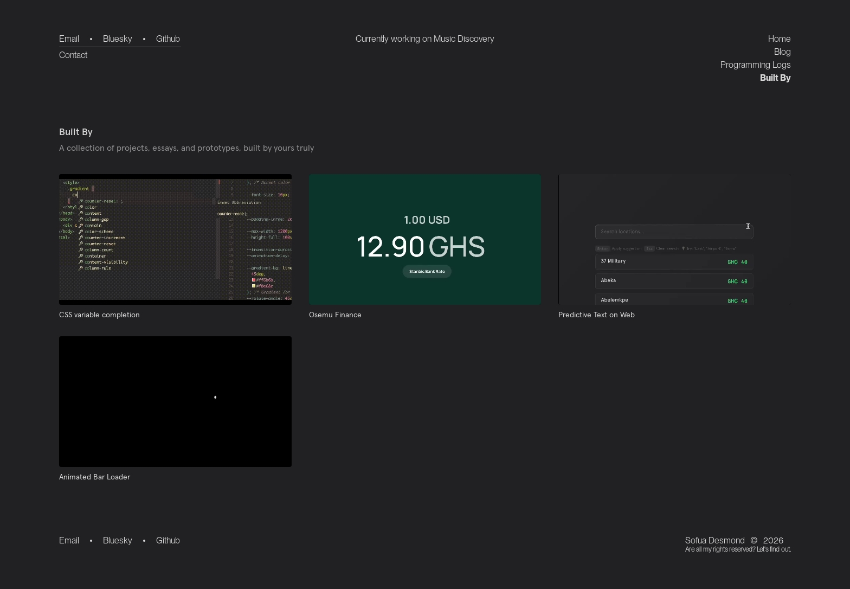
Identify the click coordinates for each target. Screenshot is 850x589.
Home (779, 39)
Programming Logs (755, 65)
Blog (782, 52)
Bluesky (117, 39)
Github (168, 39)
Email (69, 39)
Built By (775, 78)
